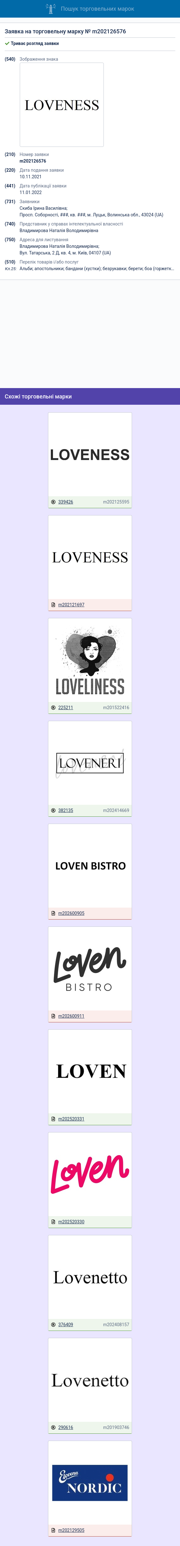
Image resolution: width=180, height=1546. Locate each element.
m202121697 (67, 605)
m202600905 (67, 913)
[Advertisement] (90, 334)
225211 (62, 707)
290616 (62, 1427)
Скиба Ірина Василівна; (43, 208)
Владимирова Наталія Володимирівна (59, 230)
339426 (62, 502)
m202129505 (67, 1530)
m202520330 (67, 1222)
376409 (62, 1324)
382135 (62, 810)
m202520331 (67, 1119)
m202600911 (67, 1016)
